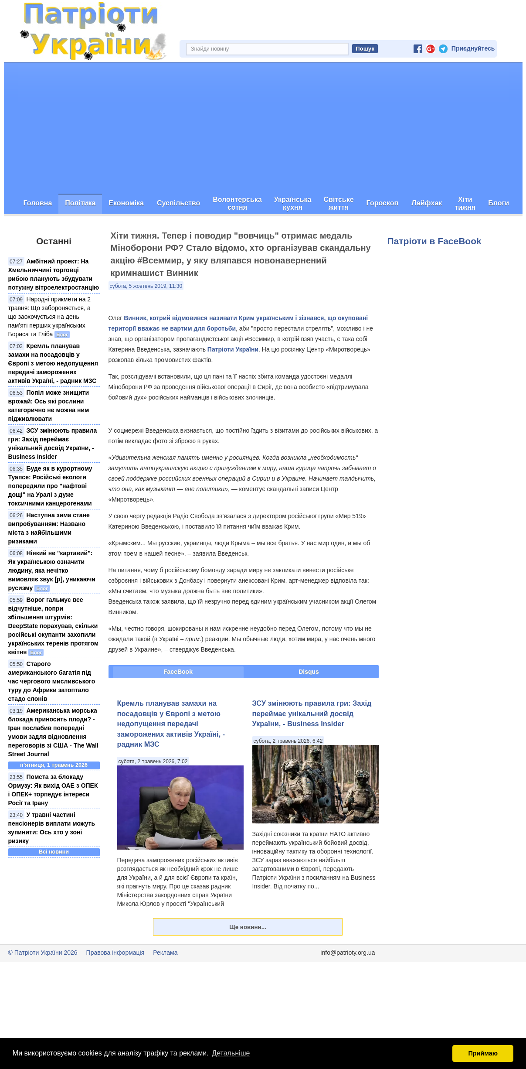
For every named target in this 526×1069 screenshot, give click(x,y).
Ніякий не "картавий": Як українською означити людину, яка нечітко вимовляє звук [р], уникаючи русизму (51, 570)
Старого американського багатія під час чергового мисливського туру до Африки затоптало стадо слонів (51, 681)
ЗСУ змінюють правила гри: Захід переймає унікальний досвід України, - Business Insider (312, 713)
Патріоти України (232, 349)
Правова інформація (115, 952)
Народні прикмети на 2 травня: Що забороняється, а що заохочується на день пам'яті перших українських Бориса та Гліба (49, 317)
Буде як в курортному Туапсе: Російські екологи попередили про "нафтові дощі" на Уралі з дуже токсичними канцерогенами (50, 486)
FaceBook (178, 671)
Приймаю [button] (483, 1053)
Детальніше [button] (231, 1053)
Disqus (309, 671)
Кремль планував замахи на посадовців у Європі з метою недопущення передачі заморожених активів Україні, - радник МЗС (53, 363)
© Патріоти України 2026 (43, 952)
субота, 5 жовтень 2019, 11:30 (146, 286)
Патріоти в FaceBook (434, 241)
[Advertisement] (263, 128)
